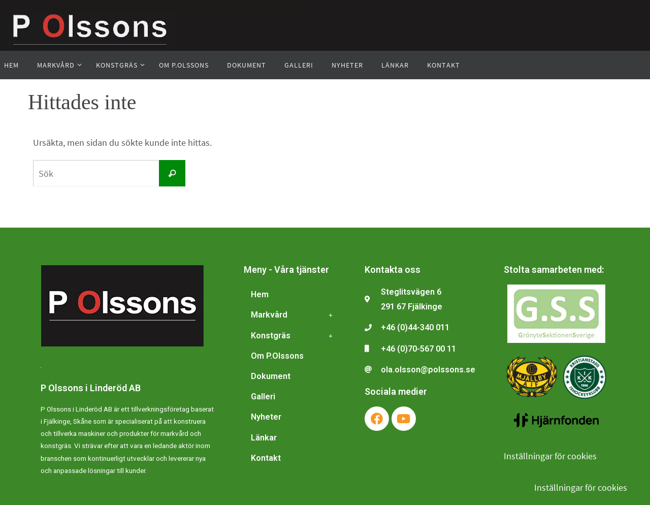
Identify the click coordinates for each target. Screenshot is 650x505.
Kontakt (266, 458)
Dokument (270, 376)
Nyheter (266, 417)
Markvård (294, 315)
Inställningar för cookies (550, 456)
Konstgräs (294, 336)
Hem (260, 294)
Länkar (264, 438)
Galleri (263, 396)
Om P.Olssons (277, 356)
